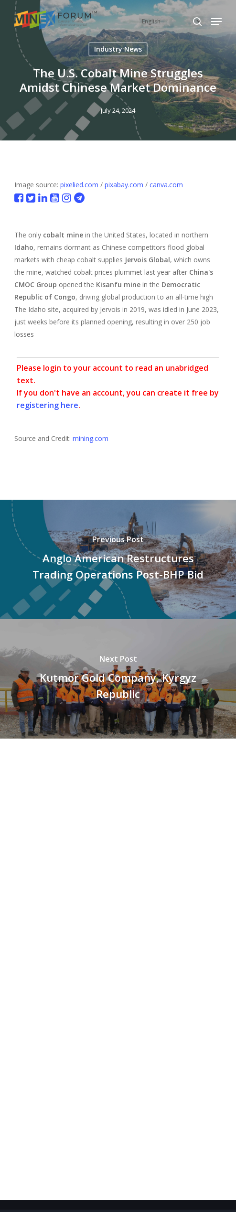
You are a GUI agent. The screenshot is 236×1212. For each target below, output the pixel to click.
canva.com (166, 184)
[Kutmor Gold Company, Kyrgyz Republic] (118, 679)
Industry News (118, 49)
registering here (47, 405)
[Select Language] (171, 21)
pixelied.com (79, 184)
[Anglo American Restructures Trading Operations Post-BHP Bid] (118, 559)
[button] (216, 21)
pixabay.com (124, 184)
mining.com (90, 438)
